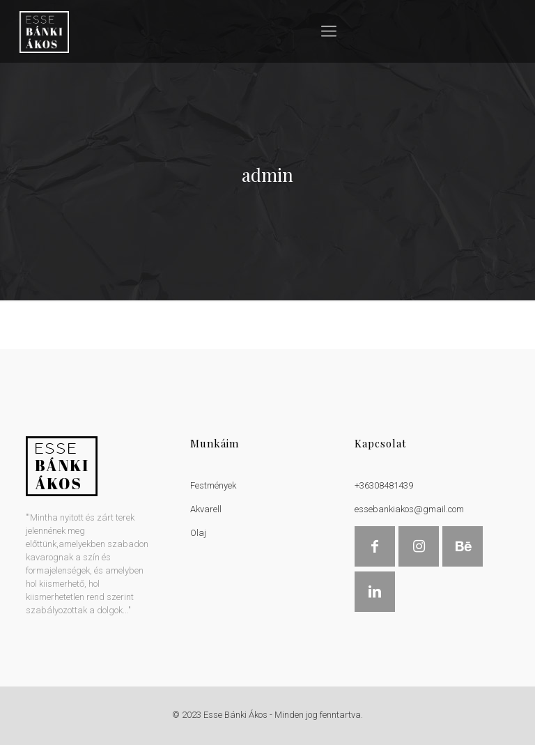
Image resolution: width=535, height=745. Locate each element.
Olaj (198, 533)
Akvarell (206, 509)
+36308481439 (384, 485)
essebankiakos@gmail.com (409, 509)
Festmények (213, 485)
